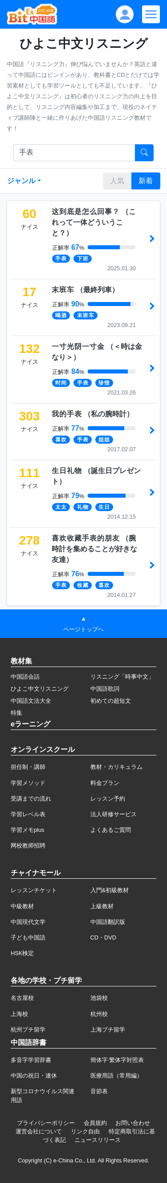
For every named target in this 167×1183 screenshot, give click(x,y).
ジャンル (21, 181)
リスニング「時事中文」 (122, 676)
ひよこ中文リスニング (40, 688)
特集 (16, 712)
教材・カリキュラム (116, 766)
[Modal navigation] (151, 14)
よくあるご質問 (110, 829)
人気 (117, 181)
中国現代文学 (28, 922)
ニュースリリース (97, 1140)
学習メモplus (27, 829)
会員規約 (95, 1123)
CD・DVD (103, 937)
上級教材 (102, 906)
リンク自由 (85, 1131)
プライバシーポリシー (46, 1123)
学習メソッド (28, 783)
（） (94, 222)
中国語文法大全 (31, 700)
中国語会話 (25, 676)
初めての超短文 (110, 700)
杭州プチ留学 (28, 1029)
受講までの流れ (31, 798)
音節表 (99, 1091)
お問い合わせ (132, 1123)
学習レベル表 (28, 814)
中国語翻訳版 (107, 922)
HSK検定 (22, 953)
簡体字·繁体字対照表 (117, 1060)
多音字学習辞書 (31, 1060)
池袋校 (99, 997)
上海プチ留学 (107, 1029)
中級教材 (22, 906)
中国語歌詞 (104, 688)
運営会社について (39, 1131)
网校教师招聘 (28, 845)
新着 (145, 181)
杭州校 (99, 1014)
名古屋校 (22, 997)
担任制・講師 (28, 766)
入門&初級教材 (109, 890)
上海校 (19, 1014)
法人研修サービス (113, 814)
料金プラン (104, 783)
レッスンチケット (34, 890)
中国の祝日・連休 (34, 1075)
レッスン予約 (107, 798)
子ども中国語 (28, 937)
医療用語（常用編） (116, 1075)
